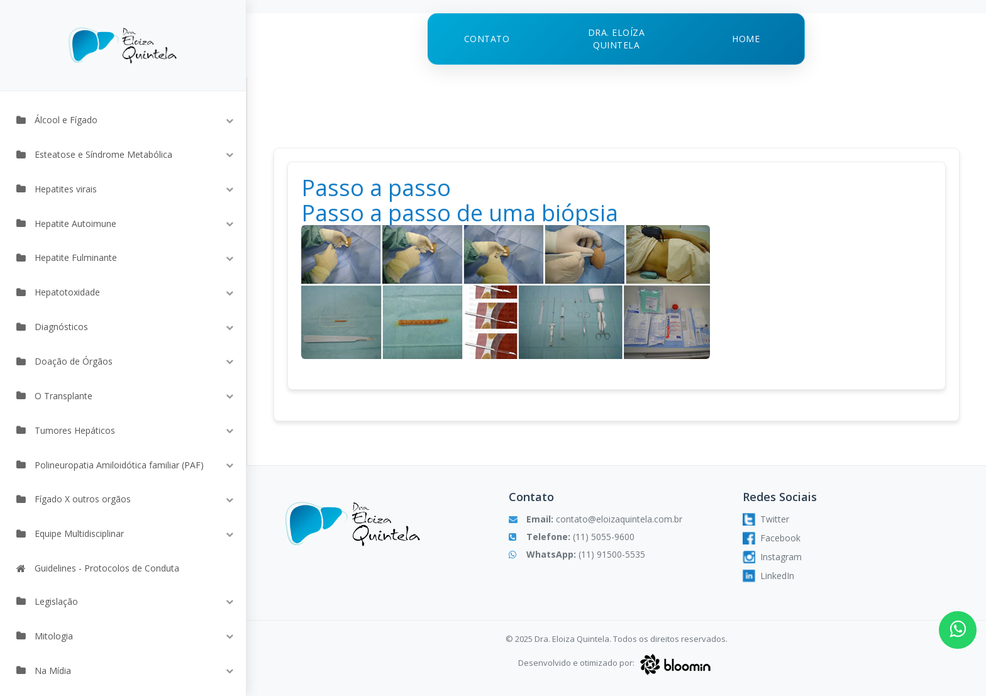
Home (746, 39)
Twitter (766, 519)
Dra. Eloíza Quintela (616, 38)
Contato (487, 39)
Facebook (771, 538)
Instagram (772, 557)
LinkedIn (768, 576)
